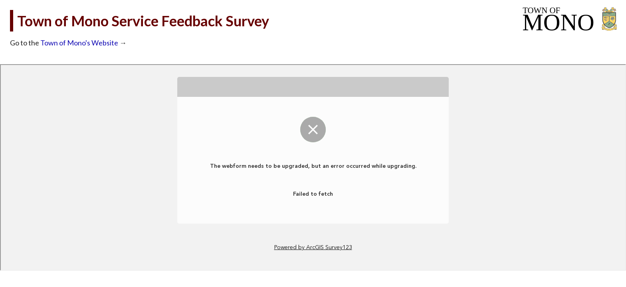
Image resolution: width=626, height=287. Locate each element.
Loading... (313, 167)
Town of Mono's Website (79, 42)
